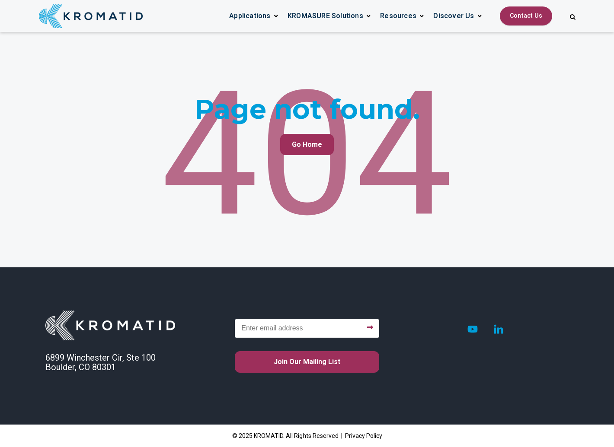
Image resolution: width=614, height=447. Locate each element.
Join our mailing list (307, 362)
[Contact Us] (526, 15)
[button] (253, 16)
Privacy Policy (363, 435)
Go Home (307, 144)
